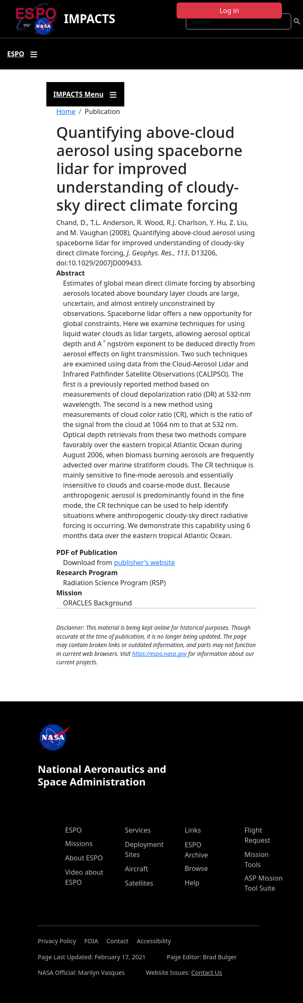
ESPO (73, 830)
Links (193, 830)
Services (137, 830)
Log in (229, 10)
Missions (79, 843)
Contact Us (206, 972)
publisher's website (144, 562)
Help (192, 882)
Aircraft (136, 868)
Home (66, 111)
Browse (196, 868)
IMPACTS (89, 19)
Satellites (139, 883)
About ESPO (84, 857)
